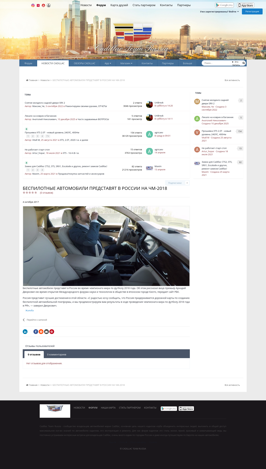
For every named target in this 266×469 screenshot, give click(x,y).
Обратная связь (138, 441)
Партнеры (184, 5)
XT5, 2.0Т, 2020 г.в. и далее (74, 139)
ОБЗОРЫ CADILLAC (84, 63)
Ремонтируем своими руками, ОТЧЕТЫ (86, 106)
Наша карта (112, 407)
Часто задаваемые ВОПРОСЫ (93, 119)
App (108, 63)
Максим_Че (38, 106)
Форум (101, 5)
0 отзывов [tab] (34, 353)
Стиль (123, 441)
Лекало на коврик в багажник (41, 115)
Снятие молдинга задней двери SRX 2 (45, 102)
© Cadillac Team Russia (133, 447)
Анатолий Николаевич (44, 119)
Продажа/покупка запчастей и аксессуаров (81, 172)
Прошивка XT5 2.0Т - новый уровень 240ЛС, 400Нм (52, 132)
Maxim (35, 172)
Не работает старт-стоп (37, 149)
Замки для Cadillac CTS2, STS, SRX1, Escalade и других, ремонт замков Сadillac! (66, 165)
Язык (112, 441)
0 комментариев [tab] (56, 353)
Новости (86, 5)
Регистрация (252, 11)
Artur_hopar (38, 152)
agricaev (159, 132)
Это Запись (236, 63)
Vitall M (36, 139)
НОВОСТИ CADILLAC (52, 63)
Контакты (166, 5)
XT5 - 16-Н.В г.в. (71, 152)
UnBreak (159, 102)
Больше (187, 63)
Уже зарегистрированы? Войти (219, 11)
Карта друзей (119, 5)
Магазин (126, 63)
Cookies (153, 441)
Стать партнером (144, 5)
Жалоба (29, 309)
